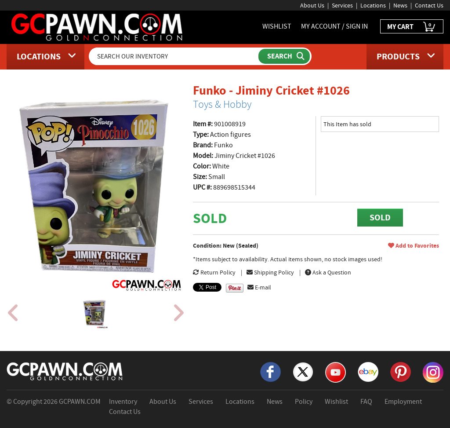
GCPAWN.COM (80, 401)
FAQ (366, 401)
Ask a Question (328, 272)
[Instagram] (433, 372)
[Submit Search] (284, 56)
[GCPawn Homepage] (97, 26)
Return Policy (214, 272)
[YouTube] (335, 372)
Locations (373, 5)
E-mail (259, 287)
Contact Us (429, 5)
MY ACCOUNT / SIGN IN (334, 26)
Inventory (123, 401)
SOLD (380, 217)
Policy (303, 401)
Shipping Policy (270, 272)
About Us (312, 5)
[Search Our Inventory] (174, 56)
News (400, 5)
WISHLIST (276, 26)
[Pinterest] (400, 371)
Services (342, 5)
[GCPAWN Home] (65, 371)
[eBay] (368, 371)
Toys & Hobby (222, 104)
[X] (303, 371)
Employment (403, 401)
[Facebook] (270, 371)
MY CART (411, 27)
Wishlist (336, 401)
